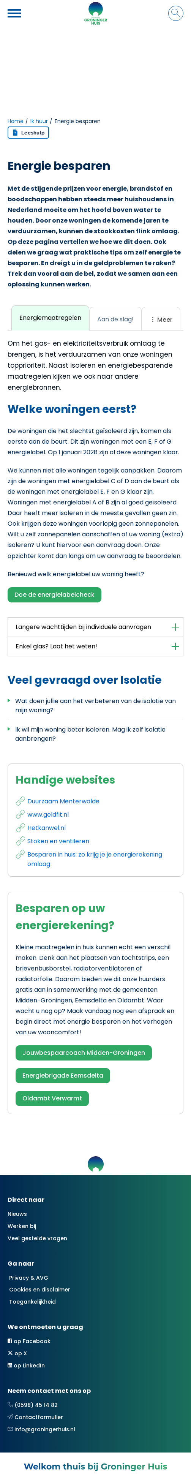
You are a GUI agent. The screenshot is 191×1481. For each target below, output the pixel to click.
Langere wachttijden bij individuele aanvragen (83, 627)
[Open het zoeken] (175, 13)
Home (16, 121)
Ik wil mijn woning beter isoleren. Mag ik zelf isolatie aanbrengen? (90, 734)
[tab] (50, 317)
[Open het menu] (15, 13)
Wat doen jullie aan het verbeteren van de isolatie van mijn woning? (95, 705)
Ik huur (39, 121)
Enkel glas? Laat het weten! (56, 646)
